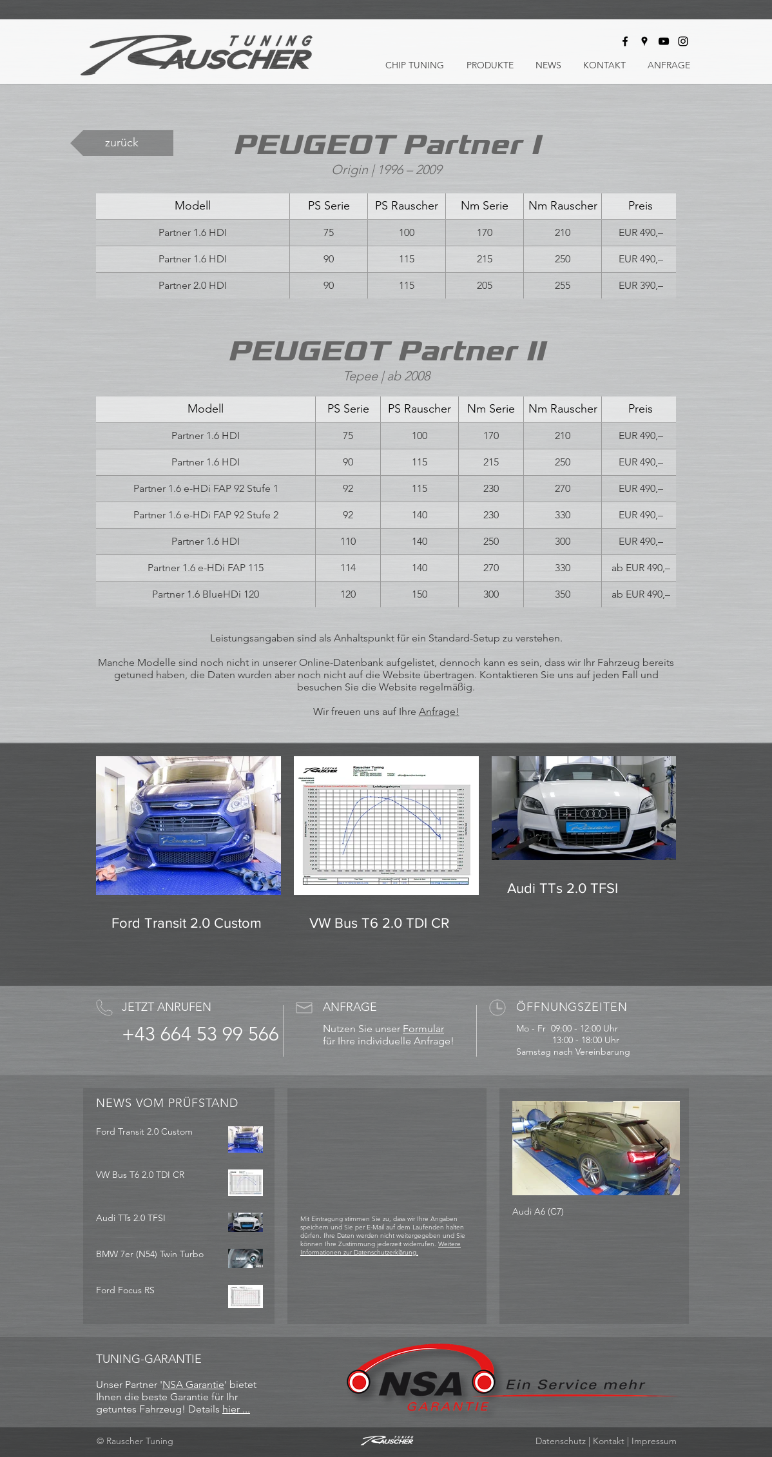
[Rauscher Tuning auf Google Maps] (644, 41)
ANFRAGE (350, 1007)
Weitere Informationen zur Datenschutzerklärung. (380, 1248)
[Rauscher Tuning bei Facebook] (625, 41)
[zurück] (121, 143)
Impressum (654, 1441)
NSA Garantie (193, 1384)
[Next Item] (659, 1149)
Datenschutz (561, 1441)
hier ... (236, 1409)
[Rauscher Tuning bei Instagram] (683, 41)
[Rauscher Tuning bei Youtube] (663, 41)
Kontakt (608, 1441)
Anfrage (437, 711)
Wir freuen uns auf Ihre (366, 711)
